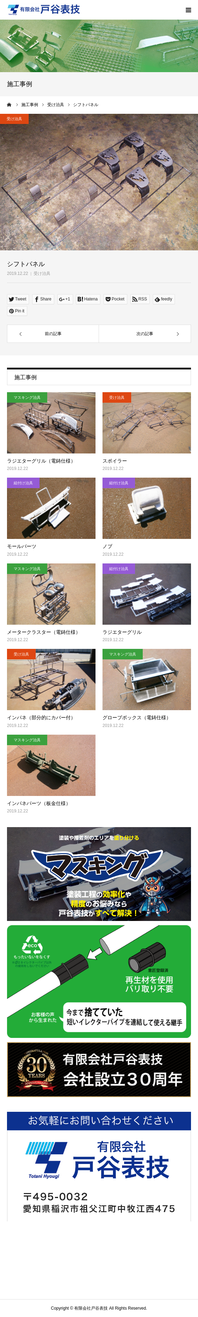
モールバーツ (21, 546)
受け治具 (42, 273)
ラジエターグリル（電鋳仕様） (41, 461)
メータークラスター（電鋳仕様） (43, 632)
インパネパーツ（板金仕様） (39, 803)
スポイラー (114, 461)
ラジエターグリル (122, 632)
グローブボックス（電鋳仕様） (136, 717)
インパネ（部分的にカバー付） (41, 717)
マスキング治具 (27, 397)
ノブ (107, 546)
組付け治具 (23, 483)
